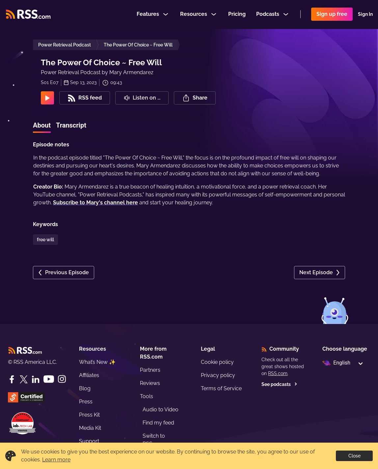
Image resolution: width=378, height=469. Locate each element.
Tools (146, 396)
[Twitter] (24, 379)
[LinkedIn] (36, 379)
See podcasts (279, 384)
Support (89, 441)
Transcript (71, 125)
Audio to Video (160, 409)
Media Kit (90, 428)
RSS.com (277, 373)
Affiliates (89, 375)
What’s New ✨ (97, 362)
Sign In (365, 14)
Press (86, 401)
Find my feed (158, 423)
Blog (85, 388)
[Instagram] (62, 379)
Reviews (150, 383)
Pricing (237, 14)
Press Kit (89, 415)
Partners (150, 370)
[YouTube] (48, 379)
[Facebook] (12, 379)
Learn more (56, 459)
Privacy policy (218, 375)
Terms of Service (221, 388)
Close (354, 455)
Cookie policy (217, 362)
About (42, 125)
